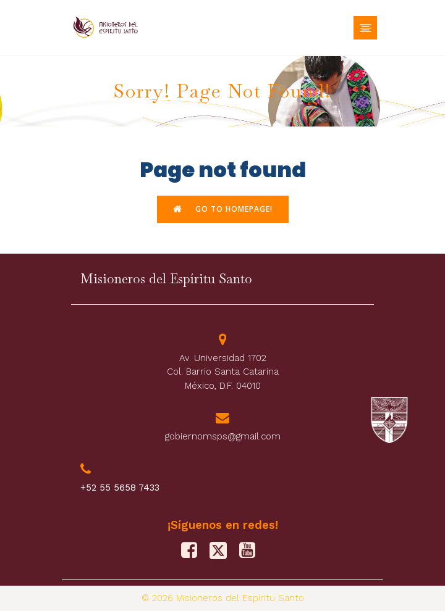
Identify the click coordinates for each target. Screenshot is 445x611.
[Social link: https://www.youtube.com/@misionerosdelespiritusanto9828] (251, 550)
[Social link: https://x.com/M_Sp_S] (222, 550)
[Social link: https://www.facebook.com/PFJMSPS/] (193, 550)
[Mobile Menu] (365, 27)
